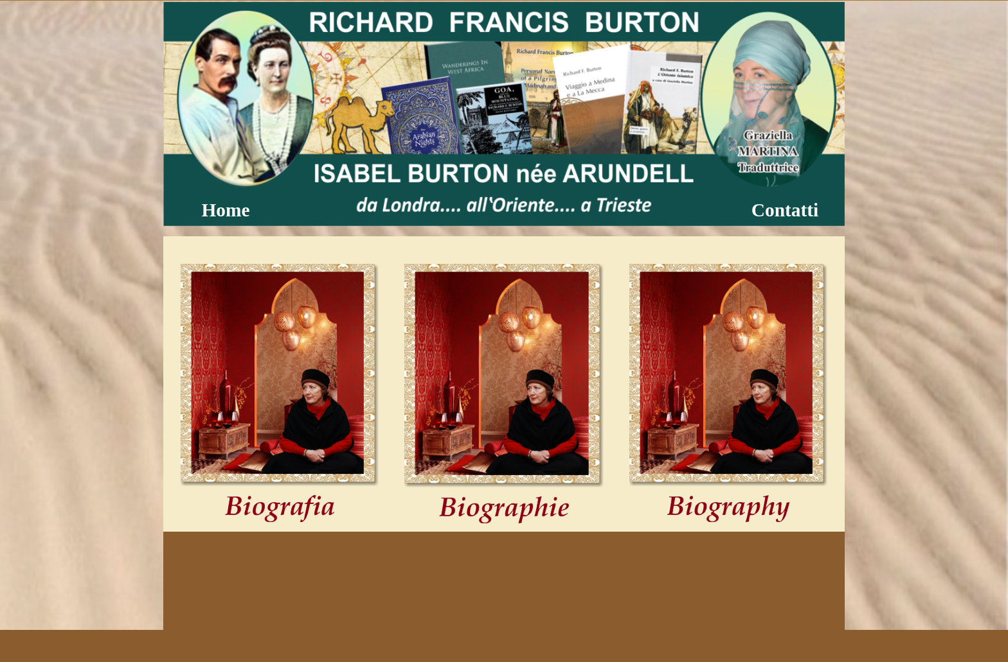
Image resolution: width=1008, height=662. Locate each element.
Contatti (785, 210)
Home (226, 210)
